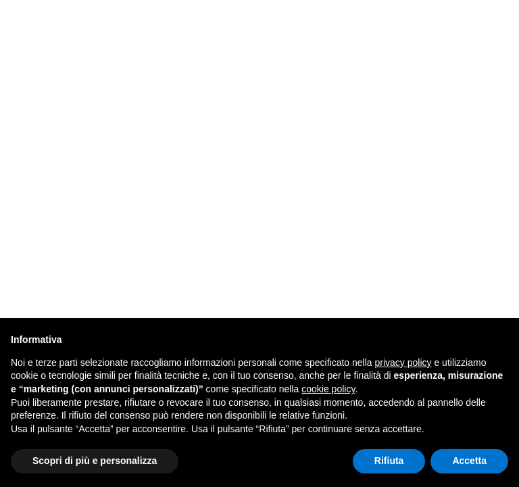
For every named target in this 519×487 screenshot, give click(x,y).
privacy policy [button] (403, 362)
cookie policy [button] (328, 389)
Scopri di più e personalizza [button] (94, 460)
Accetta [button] (469, 460)
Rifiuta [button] (389, 460)
